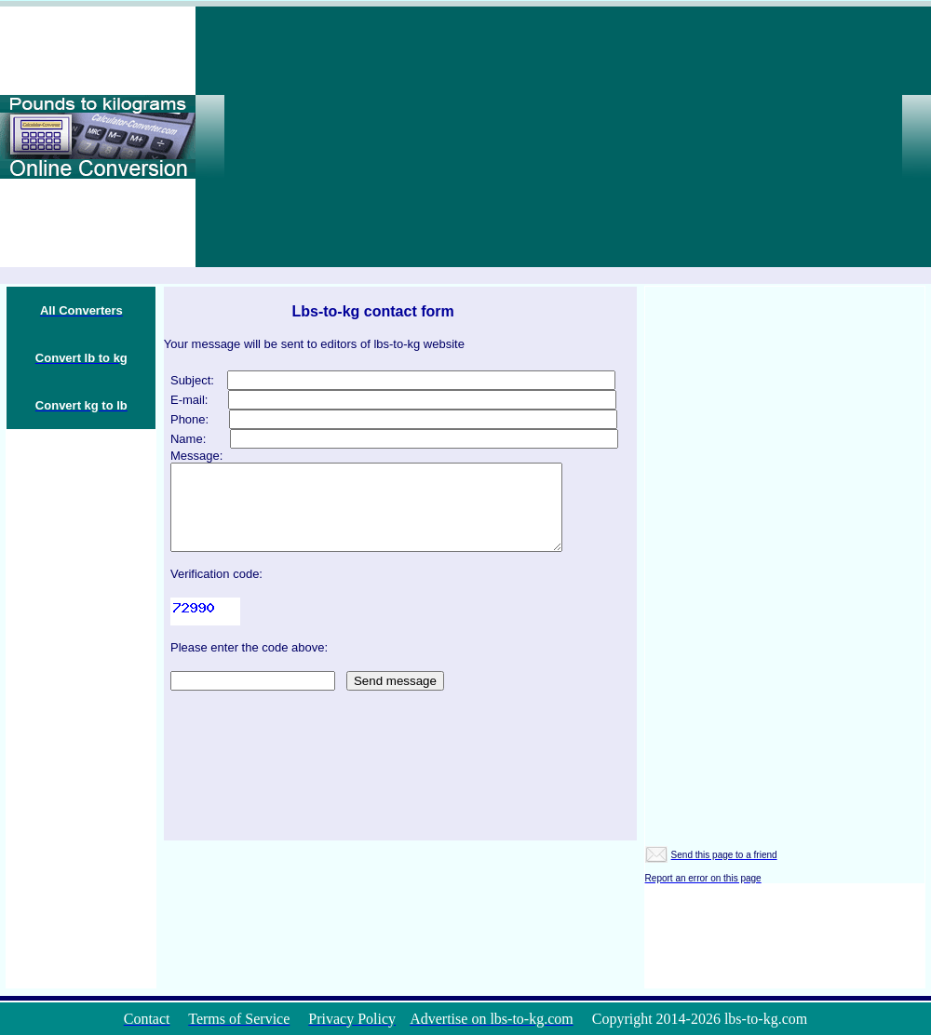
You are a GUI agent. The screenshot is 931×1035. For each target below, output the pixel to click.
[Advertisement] (611, 137)
